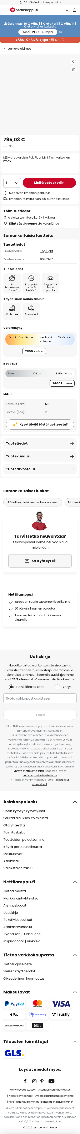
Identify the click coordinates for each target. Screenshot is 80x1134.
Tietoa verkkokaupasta (28, 955)
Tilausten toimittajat (26, 1041)
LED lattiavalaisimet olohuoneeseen (33, 502)
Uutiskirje (10, 912)
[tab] (40, 835)
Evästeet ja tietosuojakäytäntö (54, 1096)
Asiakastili (11, 861)
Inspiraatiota (13, 941)
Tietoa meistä (14, 891)
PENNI (38, 32)
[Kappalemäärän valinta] (12, 183)
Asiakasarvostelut (17, 927)
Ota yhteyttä (14, 825)
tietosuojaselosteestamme (40, 775)
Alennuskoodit (14, 905)
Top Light (46, 251)
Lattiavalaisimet (19, 49)
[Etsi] (67, 10)
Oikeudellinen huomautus (23, 978)
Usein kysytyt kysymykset (24, 811)
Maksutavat (13, 853)
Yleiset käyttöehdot (19, 971)
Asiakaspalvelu (20, 802)
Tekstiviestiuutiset (17, 919)
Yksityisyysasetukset (22, 1089)
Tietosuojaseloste (17, 964)
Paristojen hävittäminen (24, 1102)
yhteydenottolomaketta (29, 771)
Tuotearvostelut (20, 469)
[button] (74, 61)
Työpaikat (11, 934)
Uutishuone (31, 934)
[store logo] (26, 10)
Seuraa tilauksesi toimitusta (25, 818)
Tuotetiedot (17, 443)
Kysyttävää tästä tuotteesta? (44, 424)
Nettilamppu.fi (19, 882)
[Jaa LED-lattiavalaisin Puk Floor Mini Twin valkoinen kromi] (74, 69)
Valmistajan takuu (17, 868)
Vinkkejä (33, 941)
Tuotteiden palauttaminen (24, 839)
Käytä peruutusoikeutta (22, 846)
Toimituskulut (14, 832)
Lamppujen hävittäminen (57, 1102)
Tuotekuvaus (18, 456)
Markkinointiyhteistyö (20, 898)
